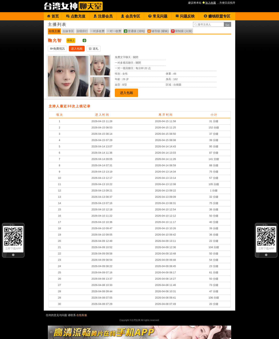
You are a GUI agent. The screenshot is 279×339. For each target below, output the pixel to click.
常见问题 (157, 16)
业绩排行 (82, 31)
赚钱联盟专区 (217, 16)
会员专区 (130, 16)
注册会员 (103, 16)
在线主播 (54, 31)
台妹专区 (68, 31)
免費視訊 (57, 48)
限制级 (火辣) (183, 31)
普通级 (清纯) (136, 31)
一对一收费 (114, 31)
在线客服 (81, 315)
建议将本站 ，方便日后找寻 (211, 2)
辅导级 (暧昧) (160, 31)
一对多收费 (97, 31)
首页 (53, 16)
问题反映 (185, 16)
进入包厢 (76, 48)
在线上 (71, 40)
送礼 (93, 48)
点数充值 (75, 16)
